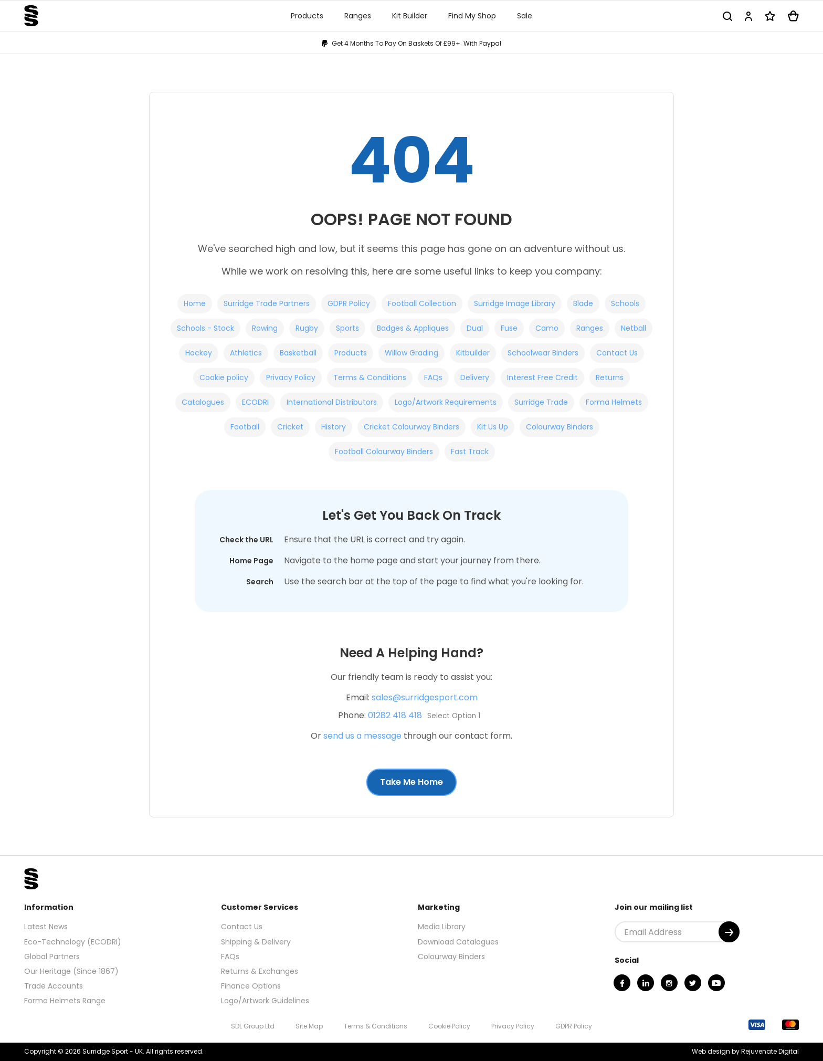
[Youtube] (716, 982)
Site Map (309, 1026)
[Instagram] (669, 982)
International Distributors (332, 402)
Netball (633, 328)
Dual (475, 328)
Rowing (265, 328)
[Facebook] (622, 982)
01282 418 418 (395, 715)
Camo (546, 328)
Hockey (198, 353)
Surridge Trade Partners (267, 303)
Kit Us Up (492, 427)
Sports (347, 328)
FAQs (433, 377)
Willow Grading (411, 353)
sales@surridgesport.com (425, 697)
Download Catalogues (458, 942)
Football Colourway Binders (384, 451)
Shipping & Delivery (256, 942)
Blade (583, 303)
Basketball (298, 353)
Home (195, 303)
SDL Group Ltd (253, 1026)
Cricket (290, 427)
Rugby (307, 328)
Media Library (442, 926)
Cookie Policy (449, 1026)
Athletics (246, 353)
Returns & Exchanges (259, 971)
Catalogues (203, 402)
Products (350, 353)
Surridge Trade (541, 402)
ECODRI (255, 402)
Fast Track (470, 451)
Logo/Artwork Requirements (446, 402)
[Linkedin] (645, 982)
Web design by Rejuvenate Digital (745, 1051)
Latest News (46, 926)
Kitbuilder (473, 353)
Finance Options (251, 986)
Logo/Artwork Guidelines (265, 1000)
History (333, 427)
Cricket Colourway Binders (411, 427)
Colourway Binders (559, 427)
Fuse (509, 328)
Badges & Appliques (413, 328)
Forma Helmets (614, 402)
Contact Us (617, 353)
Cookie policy (223, 377)
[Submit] (729, 931)
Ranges (589, 328)
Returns (610, 377)
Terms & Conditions (369, 377)
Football (244, 427)
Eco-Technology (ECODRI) (72, 942)
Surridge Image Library (514, 303)
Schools (625, 303)
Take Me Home (411, 782)
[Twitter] (692, 982)
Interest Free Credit (542, 377)
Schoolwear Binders (543, 353)
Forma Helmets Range (64, 1000)
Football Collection (422, 303)
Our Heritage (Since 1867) (71, 971)
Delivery (474, 377)
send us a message (362, 736)
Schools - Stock (205, 328)
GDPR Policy (349, 303)
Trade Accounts (53, 986)
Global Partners (52, 956)
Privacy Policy (290, 377)
